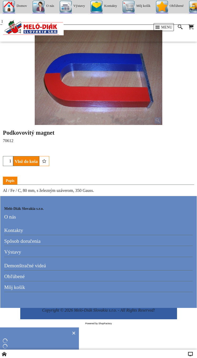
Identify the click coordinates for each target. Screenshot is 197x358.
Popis (10, 181)
